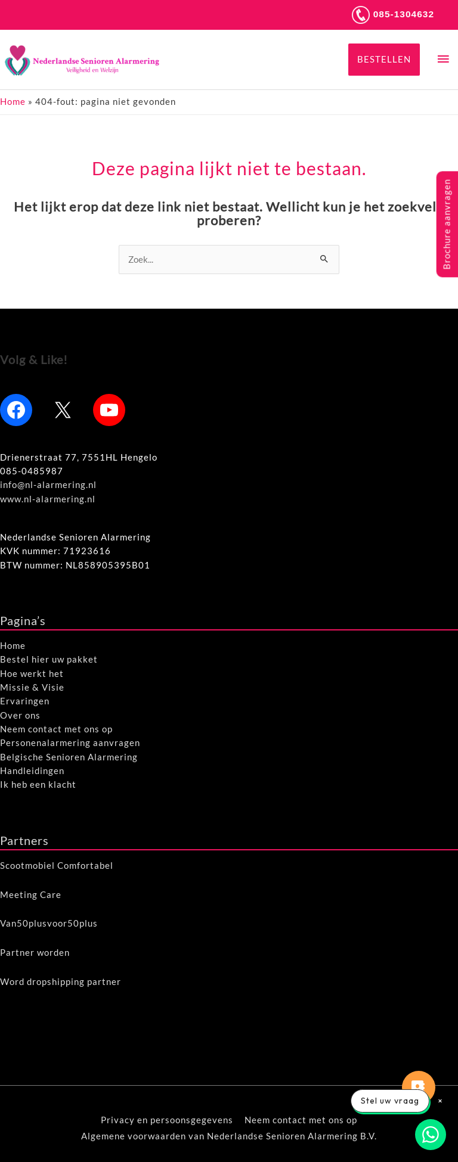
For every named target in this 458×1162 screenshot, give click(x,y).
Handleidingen (32, 771)
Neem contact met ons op (56, 729)
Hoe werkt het (32, 674)
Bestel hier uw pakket (49, 659)
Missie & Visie (32, 687)
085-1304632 (392, 14)
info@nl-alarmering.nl (48, 485)
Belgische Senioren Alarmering (69, 757)
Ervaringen (24, 701)
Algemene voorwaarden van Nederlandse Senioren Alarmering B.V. (229, 1136)
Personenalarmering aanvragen (70, 743)
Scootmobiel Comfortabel (56, 865)
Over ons (20, 715)
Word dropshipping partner (60, 982)
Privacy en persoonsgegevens (167, 1120)
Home (13, 102)
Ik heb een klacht (38, 784)
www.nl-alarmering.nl (47, 499)
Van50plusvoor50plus (49, 923)
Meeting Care (30, 895)
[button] (384, 60)
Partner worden (35, 952)
